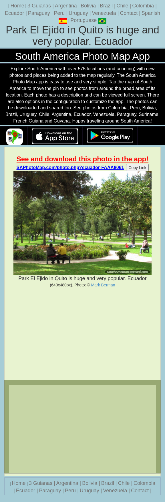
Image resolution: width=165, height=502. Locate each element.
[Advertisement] (82, 334)
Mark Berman (103, 285)
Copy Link (137, 167)
